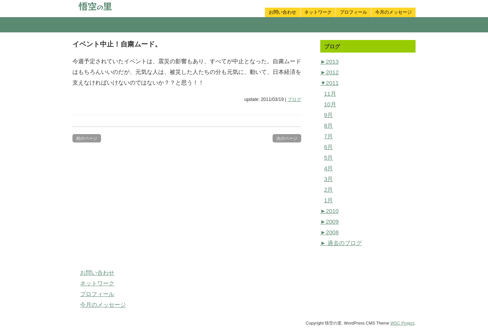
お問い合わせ (282, 12)
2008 (329, 232)
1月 (328, 200)
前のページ (86, 138)
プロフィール (353, 12)
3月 (328, 179)
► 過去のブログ (341, 243)
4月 (328, 168)
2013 (329, 61)
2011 (329, 83)
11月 (330, 93)
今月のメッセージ (393, 12)
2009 (329, 221)
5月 (328, 157)
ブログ (294, 99)
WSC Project (402, 323)
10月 (330, 104)
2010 (329, 211)
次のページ (286, 138)
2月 (328, 189)
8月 (328, 125)
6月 (328, 147)
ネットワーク (318, 12)
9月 (328, 115)
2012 (329, 72)
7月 (328, 136)
